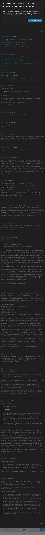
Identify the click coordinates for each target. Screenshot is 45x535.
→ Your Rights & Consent (34, 20)
